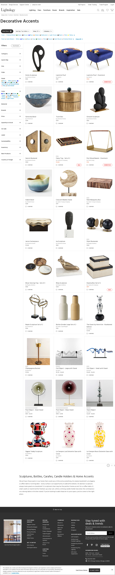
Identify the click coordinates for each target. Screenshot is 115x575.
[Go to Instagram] (96, 544)
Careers (59, 531)
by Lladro (89, 328)
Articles (73, 522)
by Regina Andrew (91, 243)
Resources (45, 555)
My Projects (81, 5)
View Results (16, 46)
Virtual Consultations (46, 527)
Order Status (30, 538)
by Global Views (30, 202)
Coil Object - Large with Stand (66, 368)
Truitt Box (59, 116)
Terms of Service (99, 538)
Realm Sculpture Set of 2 (34, 324)
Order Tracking (92, 5)
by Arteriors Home (30, 77)
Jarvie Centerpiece (32, 241)
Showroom (4, 5)
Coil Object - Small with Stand (97, 368)
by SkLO (58, 370)
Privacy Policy (89, 538)
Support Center (24, 5)
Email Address (91, 532)
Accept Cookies (94, 570)
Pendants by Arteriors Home (77, 544)
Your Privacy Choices (30, 534)
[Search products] (98, 10)
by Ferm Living (90, 160)
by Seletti (58, 77)
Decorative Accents (24, 15)
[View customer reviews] (105, 544)
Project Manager (47, 531)
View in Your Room (46, 543)
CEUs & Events (46, 536)
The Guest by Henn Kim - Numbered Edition (99, 325)
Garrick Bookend (31, 158)
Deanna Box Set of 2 (94, 282)
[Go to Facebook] (87, 544)
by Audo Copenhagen (62, 326)
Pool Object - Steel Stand (34, 409)
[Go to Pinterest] (92, 544)
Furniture (46, 10)
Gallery (73, 525)
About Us (60, 522)
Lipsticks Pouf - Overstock (96, 75)
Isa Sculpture (60, 241)
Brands (61, 10)
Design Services (13, 5)
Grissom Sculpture (93, 116)
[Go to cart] (112, 9)
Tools (44, 553)
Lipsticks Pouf (61, 75)
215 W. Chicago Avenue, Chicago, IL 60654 (97, 560)
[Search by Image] (102, 10)
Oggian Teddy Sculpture (34, 451)
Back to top (57, 509)
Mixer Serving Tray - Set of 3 (35, 282)
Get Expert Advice (32, 547)
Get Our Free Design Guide (12, 544)
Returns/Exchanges (32, 526)
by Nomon (28, 370)
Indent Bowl (30, 199)
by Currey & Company (62, 160)
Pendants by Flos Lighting (75, 548)
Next (114, 465)
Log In (112, 5)
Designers (73, 529)
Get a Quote (30, 545)
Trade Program (103, 5)
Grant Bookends (92, 241)
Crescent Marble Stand (64, 199)
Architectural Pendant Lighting (75, 540)
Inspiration (71, 10)
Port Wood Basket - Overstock (97, 158)
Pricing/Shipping (31, 529)
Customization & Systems (47, 539)
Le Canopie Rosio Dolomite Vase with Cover (100, 452)
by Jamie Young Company (63, 202)
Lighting (32, 10)
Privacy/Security (31, 531)
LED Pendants (74, 536)
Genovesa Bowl (31, 116)
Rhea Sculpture (61, 282)
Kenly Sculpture (31, 75)
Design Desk (46, 524)
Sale (78, 10)
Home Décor (16, 15)
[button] (38, 35)
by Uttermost (29, 119)
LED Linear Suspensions (74, 552)
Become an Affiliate (61, 535)
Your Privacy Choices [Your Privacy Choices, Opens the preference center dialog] (81, 570)
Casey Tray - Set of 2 (63, 158)
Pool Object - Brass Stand (65, 409)
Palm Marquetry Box (94, 199)
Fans (39, 10)
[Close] (112, 570)
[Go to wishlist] (108, 10)
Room (54, 10)
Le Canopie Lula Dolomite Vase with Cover (68, 452)
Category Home (4, 15)
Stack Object (91, 409)
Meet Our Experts (60, 528)
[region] (57, 570)
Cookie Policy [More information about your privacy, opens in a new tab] (15, 573)
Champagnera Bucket (33, 368)
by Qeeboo (29, 453)
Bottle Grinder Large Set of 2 (66, 324)
